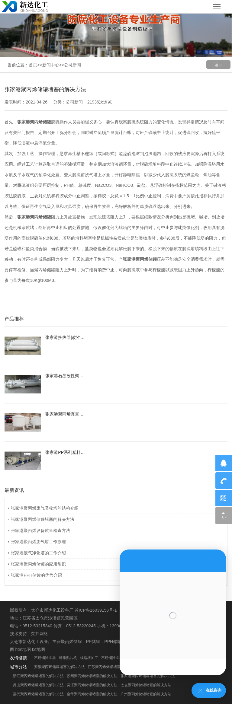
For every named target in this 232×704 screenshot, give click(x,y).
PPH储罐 (112, 641)
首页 (33, 64)
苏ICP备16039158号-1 (96, 610)
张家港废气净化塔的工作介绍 (38, 552)
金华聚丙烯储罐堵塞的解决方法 (92, 694)
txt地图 (38, 649)
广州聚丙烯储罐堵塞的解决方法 (146, 694)
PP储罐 (93, 641)
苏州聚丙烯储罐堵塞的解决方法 (92, 676)
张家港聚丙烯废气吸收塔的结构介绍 (45, 508)
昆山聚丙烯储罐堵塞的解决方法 (38, 685)
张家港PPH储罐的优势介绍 (36, 575)
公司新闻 (72, 64)
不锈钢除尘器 (45, 658)
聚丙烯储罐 (71, 641)
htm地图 (23, 649)
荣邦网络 (39, 633)
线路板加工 (89, 658)
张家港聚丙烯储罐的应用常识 (38, 564)
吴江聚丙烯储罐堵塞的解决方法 (92, 685)
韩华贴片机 (68, 658)
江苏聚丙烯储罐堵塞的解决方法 (113, 667)
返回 (218, 64)
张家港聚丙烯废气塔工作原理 (38, 541)
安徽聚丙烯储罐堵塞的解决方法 (59, 667)
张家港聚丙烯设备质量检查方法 (40, 530)
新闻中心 (50, 64)
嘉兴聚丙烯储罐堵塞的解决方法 (38, 694)
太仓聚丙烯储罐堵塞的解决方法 (146, 685)
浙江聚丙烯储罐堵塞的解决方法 (38, 676)
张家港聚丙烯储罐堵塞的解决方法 (42, 519)
